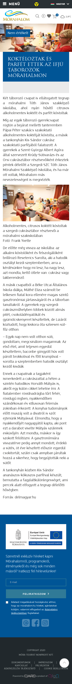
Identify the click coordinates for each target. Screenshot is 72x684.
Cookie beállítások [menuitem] (56, 668)
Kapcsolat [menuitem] (21, 665)
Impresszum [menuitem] (45, 662)
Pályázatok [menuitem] (42, 665)
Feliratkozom (36, 593)
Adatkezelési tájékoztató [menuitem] (20, 668)
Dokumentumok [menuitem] (21, 662)
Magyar (60, 4)
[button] (64, 663)
